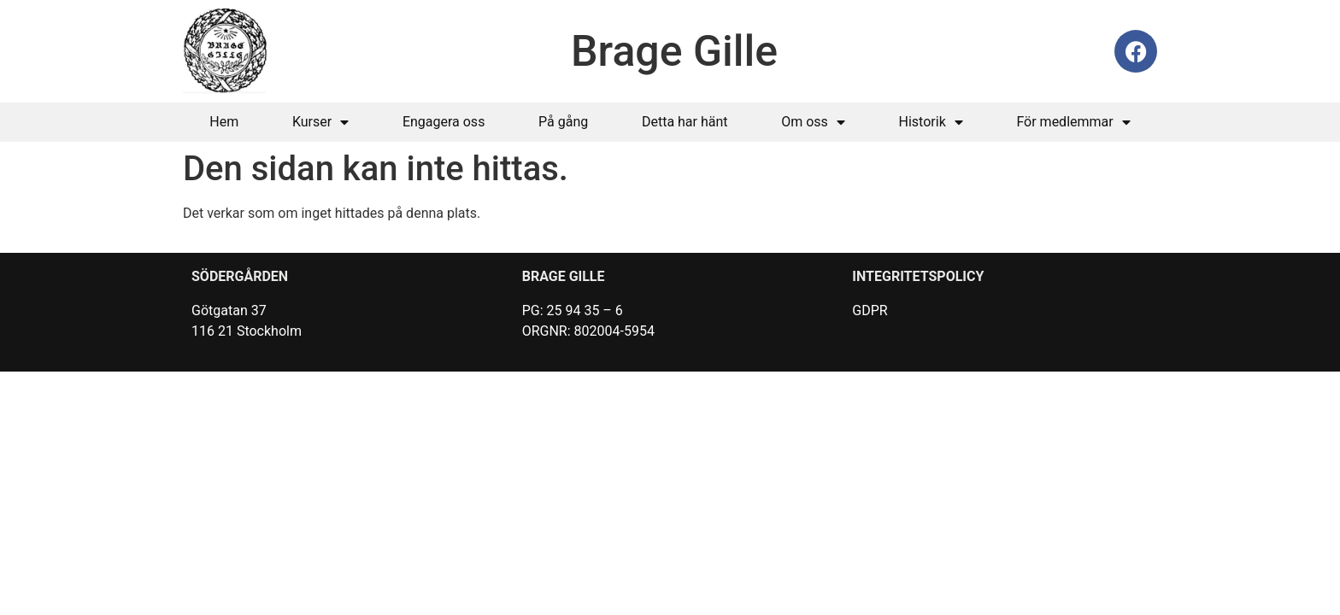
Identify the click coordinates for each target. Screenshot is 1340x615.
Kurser (320, 122)
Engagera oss (444, 122)
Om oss (813, 122)
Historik (931, 122)
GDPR (869, 310)
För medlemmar (1073, 122)
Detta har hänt (685, 122)
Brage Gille (674, 51)
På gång (563, 122)
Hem (223, 122)
